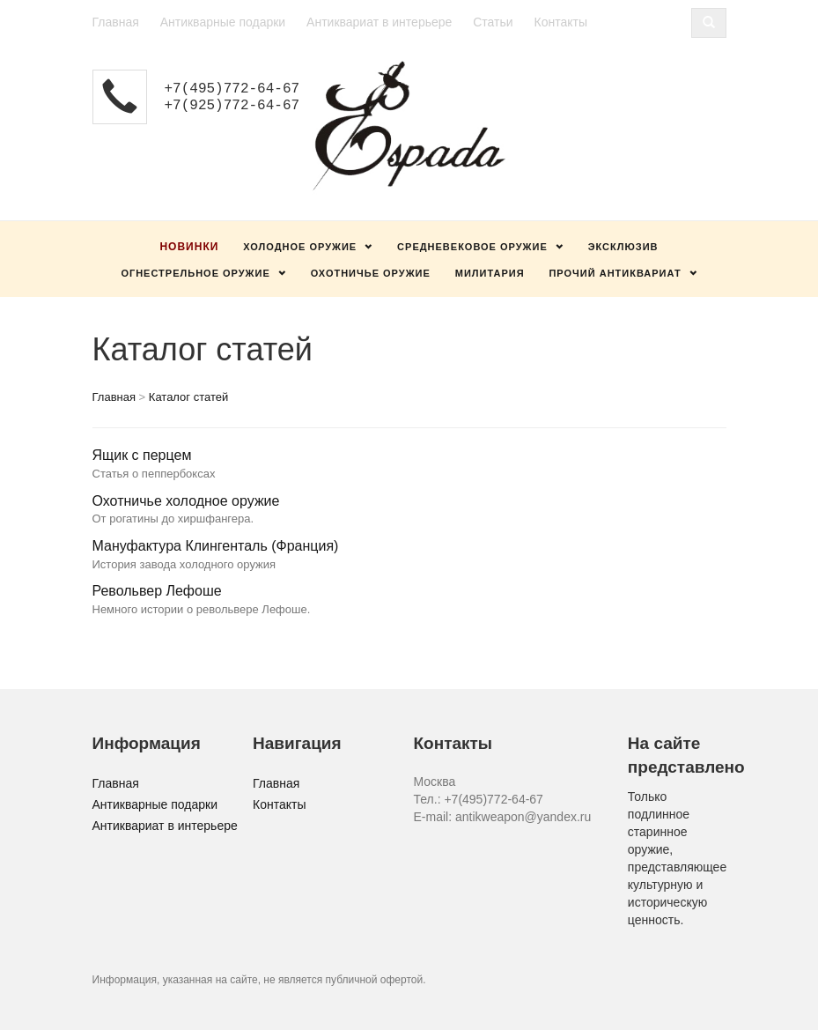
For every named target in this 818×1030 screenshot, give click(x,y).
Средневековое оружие (472, 246)
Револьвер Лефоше (157, 590)
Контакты (560, 22)
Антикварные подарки (223, 22)
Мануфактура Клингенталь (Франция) (215, 545)
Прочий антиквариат (615, 273)
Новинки (188, 247)
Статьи (492, 22)
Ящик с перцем (142, 455)
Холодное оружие (300, 246)
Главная (115, 22)
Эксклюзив (623, 246)
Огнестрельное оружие (195, 273)
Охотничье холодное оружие (186, 500)
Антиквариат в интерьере (379, 22)
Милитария (490, 273)
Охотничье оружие (371, 273)
